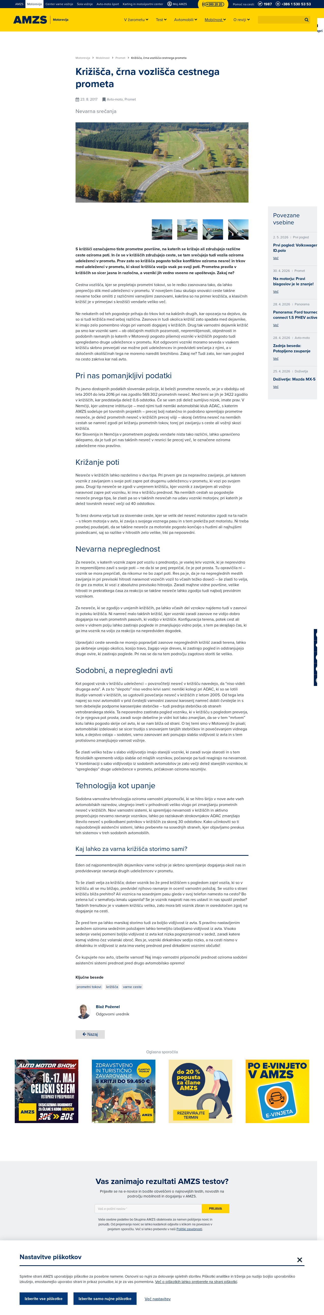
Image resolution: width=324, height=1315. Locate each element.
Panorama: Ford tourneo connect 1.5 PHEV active (295, 314)
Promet (122, 58)
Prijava (215, 1206)
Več (275, 258)
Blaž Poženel (108, 1005)
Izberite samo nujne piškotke (105, 1299)
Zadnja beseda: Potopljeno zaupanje (292, 348)
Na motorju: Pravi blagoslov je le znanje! (293, 281)
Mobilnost (104, 58)
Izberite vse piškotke (44, 1299)
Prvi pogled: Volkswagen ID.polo (295, 247)
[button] (306, 19)
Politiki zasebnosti (189, 1227)
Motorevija (85, 58)
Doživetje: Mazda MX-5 (294, 379)
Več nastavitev (158, 1299)
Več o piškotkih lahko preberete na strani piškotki (196, 1281)
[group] (108, 227)
